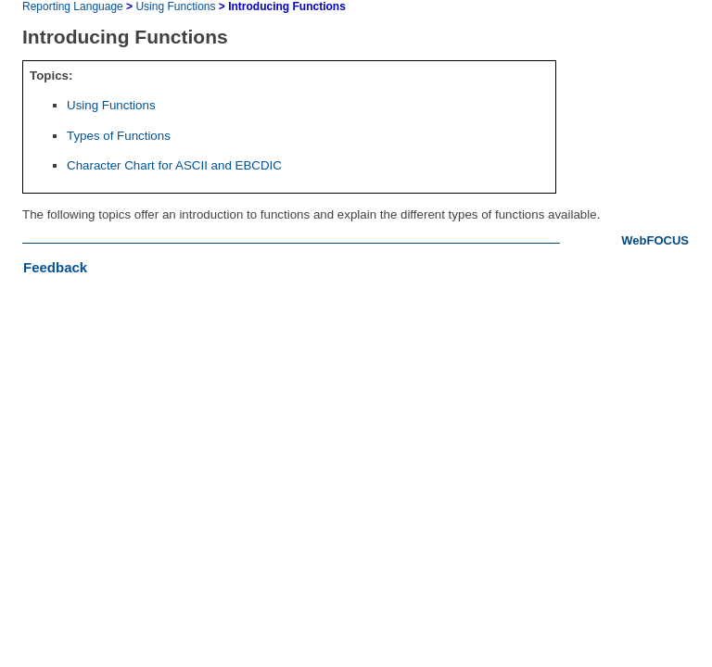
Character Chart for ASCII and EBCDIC (174, 165)
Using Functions (175, 6)
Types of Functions (119, 136)
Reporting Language (72, 6)
